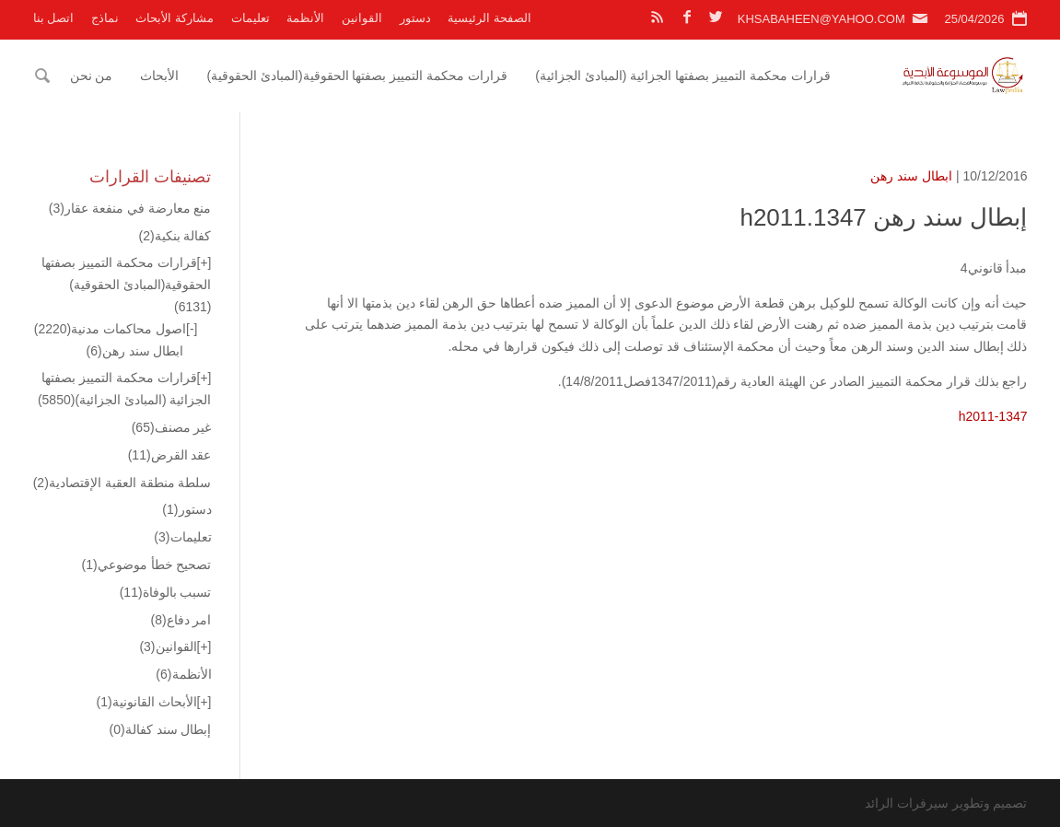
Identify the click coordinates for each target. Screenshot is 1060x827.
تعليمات (250, 18)
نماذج (105, 18)
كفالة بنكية (174, 235)
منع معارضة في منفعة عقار (130, 208)
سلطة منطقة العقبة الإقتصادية (122, 482)
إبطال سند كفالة (161, 729)
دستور (415, 18)
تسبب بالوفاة (166, 592)
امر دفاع (180, 619)
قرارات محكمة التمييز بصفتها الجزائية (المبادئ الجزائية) (683, 75)
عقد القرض (170, 455)
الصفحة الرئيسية (489, 18)
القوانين (362, 18)
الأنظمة (305, 18)
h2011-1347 (993, 416)
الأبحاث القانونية (147, 701)
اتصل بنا (54, 18)
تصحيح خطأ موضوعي (147, 564)
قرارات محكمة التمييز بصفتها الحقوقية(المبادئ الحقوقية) (356, 75)
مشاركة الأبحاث (174, 18)
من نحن (91, 75)
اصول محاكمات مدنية (110, 328)
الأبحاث (159, 75)
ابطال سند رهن (911, 176)
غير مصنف (172, 427)
